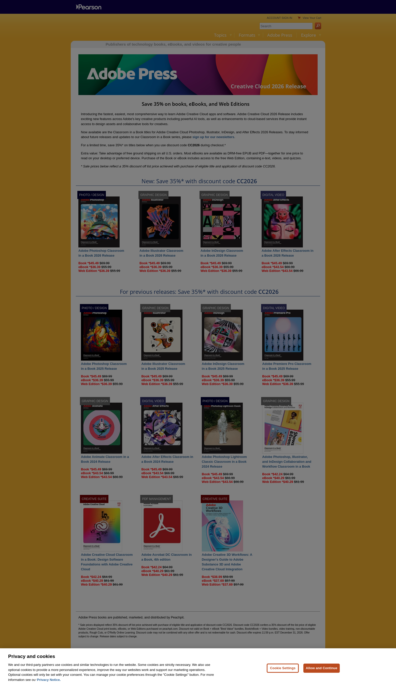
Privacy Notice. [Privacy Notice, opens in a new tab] (49, 682)
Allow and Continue (321, 671)
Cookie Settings (282, 671)
